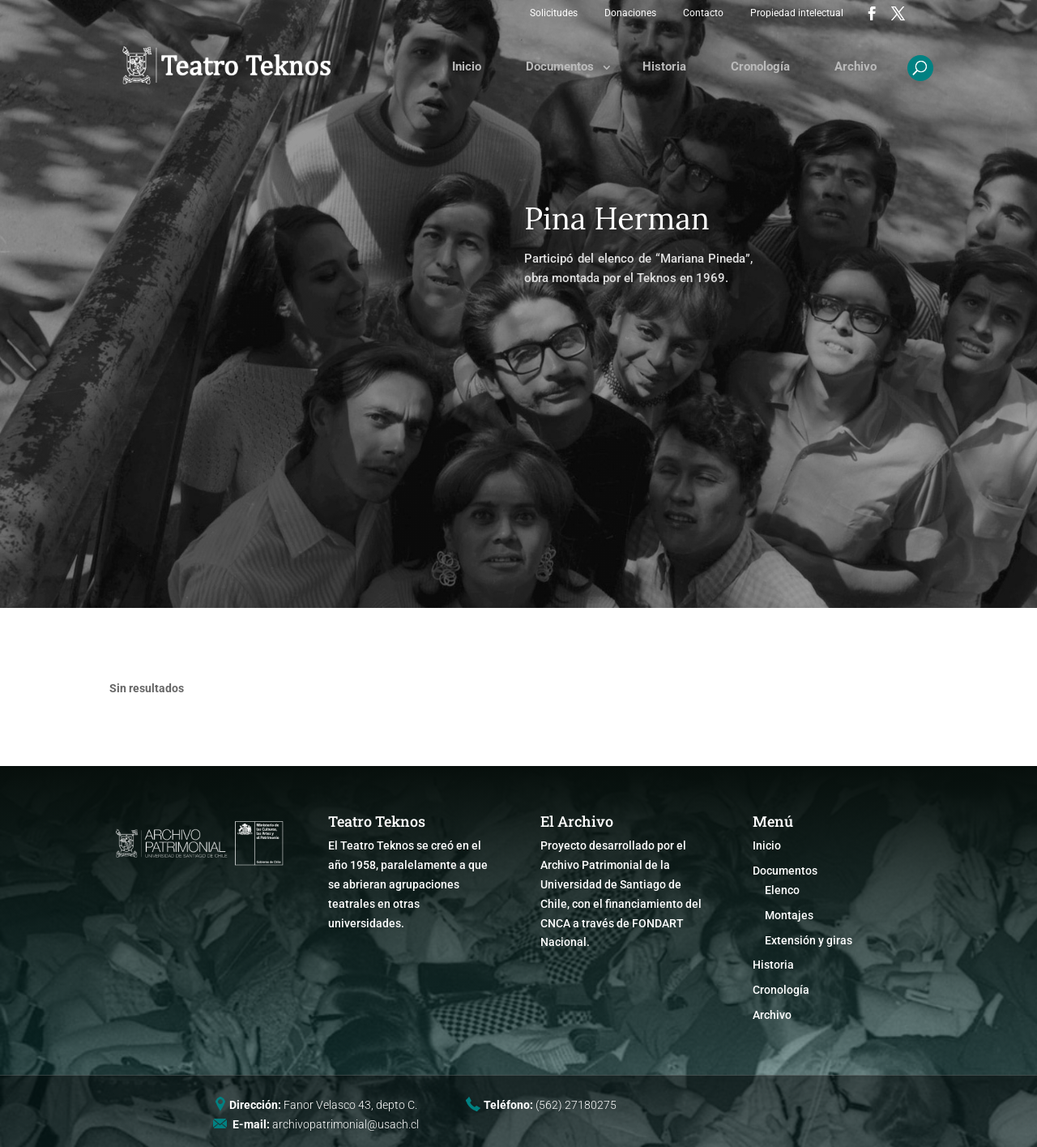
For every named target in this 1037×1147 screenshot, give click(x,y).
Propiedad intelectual (796, 13)
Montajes (789, 915)
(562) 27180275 (576, 1104)
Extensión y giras (808, 940)
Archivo (855, 66)
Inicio (466, 66)
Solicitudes (554, 13)
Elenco (782, 890)
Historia (664, 66)
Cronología (760, 66)
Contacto (703, 13)
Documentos (560, 66)
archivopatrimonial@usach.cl (345, 1124)
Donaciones (630, 13)
